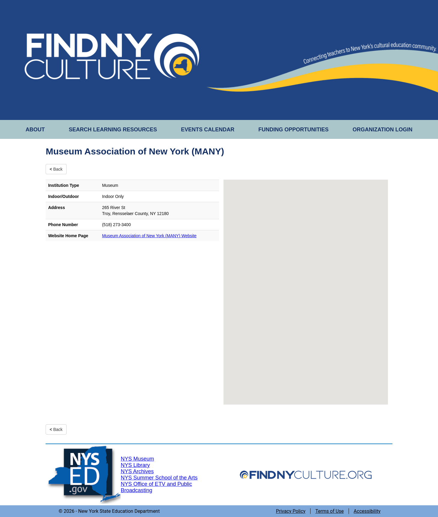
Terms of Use (329, 511)
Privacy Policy (291, 511)
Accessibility (367, 511)
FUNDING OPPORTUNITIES (293, 130)
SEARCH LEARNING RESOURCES (113, 130)
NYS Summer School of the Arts (159, 478)
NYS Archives (137, 471)
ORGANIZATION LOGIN (382, 130)
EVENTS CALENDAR (207, 130)
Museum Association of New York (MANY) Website (149, 235)
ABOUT (35, 130)
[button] (306, 286)
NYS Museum (137, 459)
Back (56, 169)
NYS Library (135, 465)
